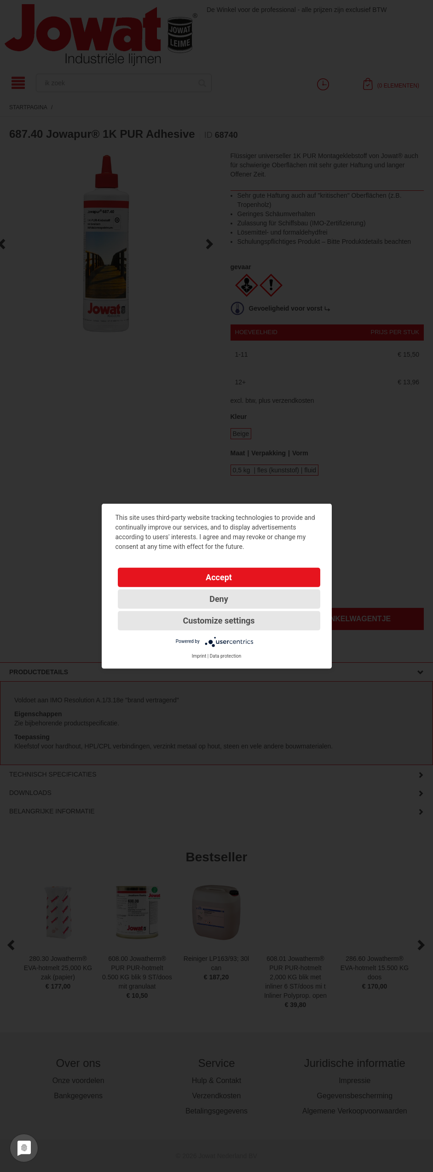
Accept (219, 577)
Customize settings (218, 620)
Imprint (199, 655)
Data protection (226, 655)
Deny (218, 598)
